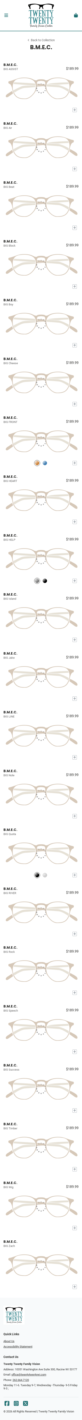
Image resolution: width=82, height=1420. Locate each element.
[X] (25, 1404)
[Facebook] (6, 1404)
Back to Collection (41, 40)
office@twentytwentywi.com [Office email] (28, 1374)
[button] (6, 15)
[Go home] (41, 15)
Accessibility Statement (17, 1346)
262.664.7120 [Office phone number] (21, 1380)
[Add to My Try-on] (75, 110)
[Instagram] (16, 1404)
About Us (8, 1341)
